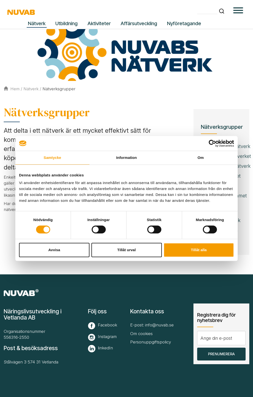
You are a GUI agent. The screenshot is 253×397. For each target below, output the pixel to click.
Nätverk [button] (36, 23)
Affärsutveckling (139, 23)
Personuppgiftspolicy (150, 342)
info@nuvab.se (159, 324)
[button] (222, 11)
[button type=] (238, 11)
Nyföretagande (184, 23)
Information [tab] (126, 157)
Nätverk (31, 88)
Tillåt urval (126, 250)
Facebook (107, 324)
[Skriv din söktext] (207, 10)
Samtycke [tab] (52, 157)
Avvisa (54, 250)
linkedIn (105, 347)
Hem (12, 88)
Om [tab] (200, 157)
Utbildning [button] (66, 23)
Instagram (107, 336)
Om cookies (141, 333)
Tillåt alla (199, 250)
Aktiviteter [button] (99, 23)
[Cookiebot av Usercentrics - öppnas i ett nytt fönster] (212, 143)
